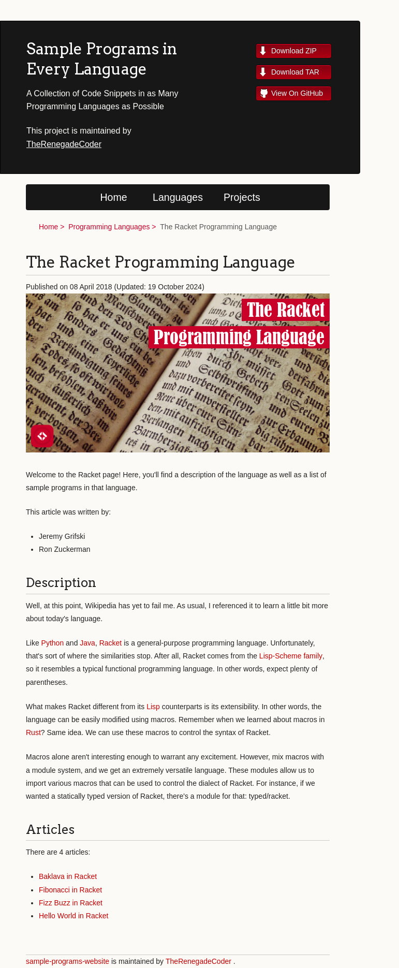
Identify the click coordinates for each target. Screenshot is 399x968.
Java (87, 643)
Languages (178, 197)
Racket (110, 643)
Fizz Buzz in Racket (70, 903)
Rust (33, 732)
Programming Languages (109, 227)
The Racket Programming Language (218, 227)
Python (52, 643)
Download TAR (295, 72)
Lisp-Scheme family (290, 656)
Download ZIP (294, 51)
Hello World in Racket (73, 916)
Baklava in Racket (68, 876)
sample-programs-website (67, 961)
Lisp (153, 706)
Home (113, 197)
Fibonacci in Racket (70, 890)
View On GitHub (297, 93)
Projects (242, 197)
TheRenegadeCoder (63, 144)
